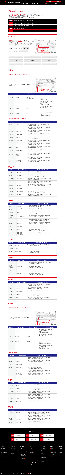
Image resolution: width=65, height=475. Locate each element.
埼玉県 (49, 56)
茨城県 (16, 60)
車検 (21, 448)
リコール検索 (22, 458)
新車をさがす (3, 448)
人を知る (61, 449)
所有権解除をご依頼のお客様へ (17, 31)
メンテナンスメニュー (23, 449)
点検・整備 (22, 446)
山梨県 (32, 60)
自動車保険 (31, 451)
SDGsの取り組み (53, 451)
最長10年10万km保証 (23, 455)
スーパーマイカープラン (33, 458)
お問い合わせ (57, 3)
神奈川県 (32, 56)
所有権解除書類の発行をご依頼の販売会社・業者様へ (21, 20)
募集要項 (61, 456)
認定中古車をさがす (4, 449)
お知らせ (61, 448)
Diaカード (31, 464)
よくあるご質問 (61, 454)
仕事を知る (61, 451)
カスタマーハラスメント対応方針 (14, 473)
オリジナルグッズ (23, 454)
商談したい (43, 453)
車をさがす (2, 446)
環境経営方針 (52, 456)
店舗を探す (28, 3)
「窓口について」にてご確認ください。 (37, 15)
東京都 (16, 56)
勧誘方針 (31, 449)
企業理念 (52, 448)
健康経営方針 (52, 454)
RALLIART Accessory (23, 451)
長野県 (49, 60)
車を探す (23, 3)
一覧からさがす (13, 449)
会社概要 (52, 449)
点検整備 (33, 3)
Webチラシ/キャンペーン (4, 454)
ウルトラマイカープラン (34, 463)
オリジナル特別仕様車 (4, 456)
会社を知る (61, 452)
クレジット (42, 3)
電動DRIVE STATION (12, 454)
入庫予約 (43, 456)
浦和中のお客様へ (43, 457)
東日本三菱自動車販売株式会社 (12, 2)
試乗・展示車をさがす (4, 451)
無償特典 (32, 452)
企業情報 (50, 1)
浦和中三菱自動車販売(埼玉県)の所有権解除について (21, 25)
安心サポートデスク (49, 3)
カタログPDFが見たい (4, 452)
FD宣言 (31, 448)
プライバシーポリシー (4, 473)
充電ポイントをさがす (14, 451)
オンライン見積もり (44, 450)
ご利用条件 (22, 473)
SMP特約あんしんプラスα (34, 460)
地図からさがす (13, 448)
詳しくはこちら (26, 48)
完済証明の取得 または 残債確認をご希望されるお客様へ (21, 23)
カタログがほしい (44, 448)
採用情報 (57, 1)
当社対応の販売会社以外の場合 (17, 28)
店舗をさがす (13, 446)
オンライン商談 (43, 454)
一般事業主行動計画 (53, 453)
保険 (37, 3)
